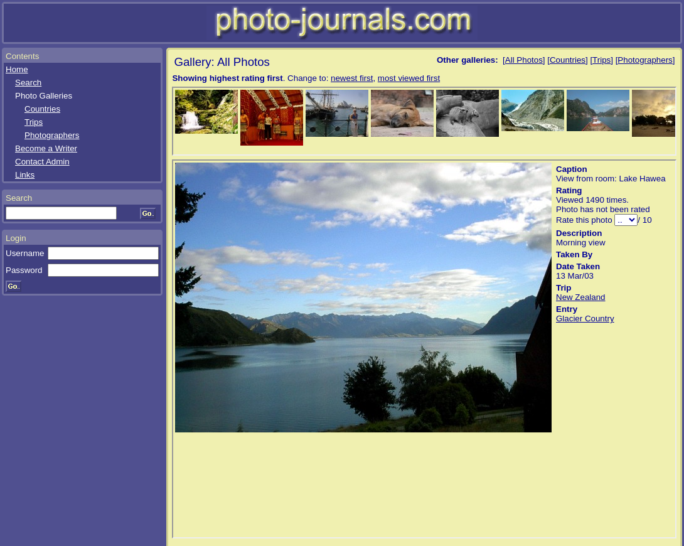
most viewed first (409, 78)
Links (25, 174)
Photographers (51, 135)
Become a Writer (46, 148)
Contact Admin (42, 161)
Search (28, 82)
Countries (42, 109)
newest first (352, 78)
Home (17, 69)
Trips (33, 122)
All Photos (524, 60)
